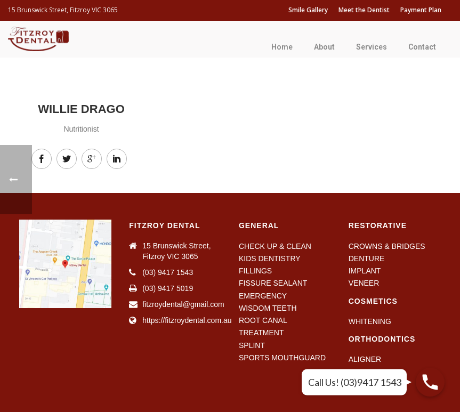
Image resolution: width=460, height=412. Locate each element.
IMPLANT (365, 270)
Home (282, 47)
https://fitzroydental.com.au (186, 320)
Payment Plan (420, 9)
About (324, 47)
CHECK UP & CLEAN (275, 246)
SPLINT (252, 345)
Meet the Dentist (364, 9)
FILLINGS (255, 270)
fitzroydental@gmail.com (183, 304)
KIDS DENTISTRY (270, 258)
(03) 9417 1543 (167, 272)
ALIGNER (365, 359)
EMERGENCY (263, 296)
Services (371, 47)
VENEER (364, 283)
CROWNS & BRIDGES (387, 246)
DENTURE (367, 258)
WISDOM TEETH (268, 308)
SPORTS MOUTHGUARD (282, 357)
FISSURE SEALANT (273, 283)
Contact (422, 47)
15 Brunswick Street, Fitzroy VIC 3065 (63, 9)
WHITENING (370, 321)
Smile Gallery (308, 9)
